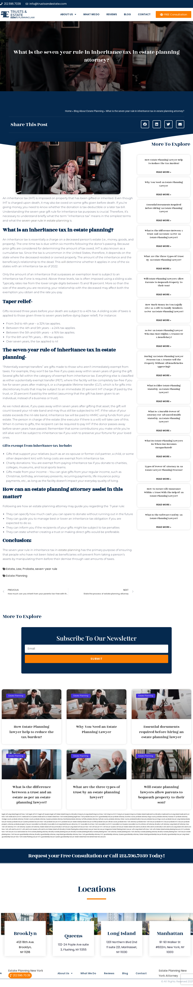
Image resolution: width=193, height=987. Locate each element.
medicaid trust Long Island (170, 814)
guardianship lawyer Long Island (178, 834)
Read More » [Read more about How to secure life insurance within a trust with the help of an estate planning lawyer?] (163, 504)
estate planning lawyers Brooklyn (66, 832)
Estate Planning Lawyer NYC (32, 837)
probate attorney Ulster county (119, 819)
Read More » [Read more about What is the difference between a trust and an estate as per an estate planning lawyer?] (163, 246)
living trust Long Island (85, 814)
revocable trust (133, 824)
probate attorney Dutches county (124, 817)
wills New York (147, 829)
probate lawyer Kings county (156, 819)
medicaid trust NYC (15, 817)
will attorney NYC (11, 827)
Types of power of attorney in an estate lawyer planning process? (164, 468)
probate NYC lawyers (176, 822)
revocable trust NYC (105, 824)
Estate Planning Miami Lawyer (121, 829)
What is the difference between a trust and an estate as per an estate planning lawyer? (164, 234)
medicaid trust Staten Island (47, 817)
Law (18, 569)
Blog (127, 14)
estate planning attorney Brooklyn (152, 832)
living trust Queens (123, 814)
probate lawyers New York (37, 822)
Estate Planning (16, 576)
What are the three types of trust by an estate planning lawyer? (164, 258)
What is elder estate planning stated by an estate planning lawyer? (164, 389)
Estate (10, 569)
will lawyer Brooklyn (55, 827)
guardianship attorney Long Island (52, 834)
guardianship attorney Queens (114, 834)
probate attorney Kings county (146, 817)
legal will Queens (44, 814)
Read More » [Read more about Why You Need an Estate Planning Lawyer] (163, 194)
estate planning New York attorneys (129, 832)
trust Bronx (142, 824)
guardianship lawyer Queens (50, 837)
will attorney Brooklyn (153, 824)
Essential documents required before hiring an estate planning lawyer (163, 208)
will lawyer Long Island (69, 827)
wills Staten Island (159, 829)
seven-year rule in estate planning (45, 220)
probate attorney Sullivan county (97, 819)
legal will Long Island (8, 814)
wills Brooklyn (61, 829)
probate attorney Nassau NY (166, 817)
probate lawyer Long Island (175, 819)
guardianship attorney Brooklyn (30, 834)
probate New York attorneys (127, 822)
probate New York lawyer (146, 822)
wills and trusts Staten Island (47, 829)
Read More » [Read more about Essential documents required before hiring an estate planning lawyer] (163, 220)
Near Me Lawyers (100, 837)
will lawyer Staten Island (124, 827)
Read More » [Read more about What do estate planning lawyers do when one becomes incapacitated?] (163, 456)
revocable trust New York (89, 824)
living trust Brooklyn (71, 814)
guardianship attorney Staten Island (136, 834)
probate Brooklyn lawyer (138, 819)
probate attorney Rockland (60, 819)
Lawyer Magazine (106, 829)
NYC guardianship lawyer (104, 817)
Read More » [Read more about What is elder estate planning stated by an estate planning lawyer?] (163, 401)
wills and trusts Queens (30, 829)
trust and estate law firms (22, 832)
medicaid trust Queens (29, 817)
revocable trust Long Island (57, 824)
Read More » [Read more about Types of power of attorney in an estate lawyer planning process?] (163, 478)
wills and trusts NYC (15, 829)
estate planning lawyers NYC (174, 829)
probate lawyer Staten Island (71, 822)
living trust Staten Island (137, 814)
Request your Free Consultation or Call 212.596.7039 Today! (96, 856)
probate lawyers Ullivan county (107, 822)
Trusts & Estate (18, 13)
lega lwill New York (22, 814)
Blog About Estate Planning (88, 111)
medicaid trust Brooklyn (154, 814)
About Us (68, 14)
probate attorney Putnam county (23, 819)
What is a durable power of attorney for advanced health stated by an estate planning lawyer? (164, 417)
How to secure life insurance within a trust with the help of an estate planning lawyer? (164, 492)
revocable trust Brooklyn (39, 824)
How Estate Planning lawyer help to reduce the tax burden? (164, 161)
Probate (28, 569)
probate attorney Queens (42, 819)
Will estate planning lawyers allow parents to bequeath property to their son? (164, 282)
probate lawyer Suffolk (89, 822)
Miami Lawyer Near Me (91, 829)
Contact (144, 14)
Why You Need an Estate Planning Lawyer (164, 184)
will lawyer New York (85, 827)
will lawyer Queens (109, 827)
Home (68, 111)
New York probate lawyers (86, 817)
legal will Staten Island (57, 814)
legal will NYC (33, 814)
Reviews (111, 14)
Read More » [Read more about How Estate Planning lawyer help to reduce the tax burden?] (163, 172)
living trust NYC (112, 814)
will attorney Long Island (169, 824)
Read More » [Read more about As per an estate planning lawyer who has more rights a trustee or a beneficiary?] (163, 346)
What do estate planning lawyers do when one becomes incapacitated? (164, 444)
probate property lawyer (22, 824)
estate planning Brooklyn (85, 832)
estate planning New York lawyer (175, 832)
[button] (145, 124)
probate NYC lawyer (162, 822)
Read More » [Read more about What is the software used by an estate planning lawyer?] (163, 527)
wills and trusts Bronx (139, 827)
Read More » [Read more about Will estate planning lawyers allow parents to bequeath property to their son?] (163, 294)
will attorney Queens (24, 827)
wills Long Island (137, 829)
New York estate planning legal (66, 817)
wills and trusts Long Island (172, 827)
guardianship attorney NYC (94, 834)
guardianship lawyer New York (12, 837)
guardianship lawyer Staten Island (72, 837)
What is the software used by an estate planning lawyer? (164, 516)
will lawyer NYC (97, 827)
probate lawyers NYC (54, 822)
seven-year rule (46, 569)
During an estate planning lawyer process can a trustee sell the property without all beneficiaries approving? (163, 361)
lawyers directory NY (73, 824)
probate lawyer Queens (20, 822)
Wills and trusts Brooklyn (155, 827)
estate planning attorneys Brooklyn (43, 832)
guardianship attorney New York (74, 834)
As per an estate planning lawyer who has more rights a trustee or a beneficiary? (163, 334)
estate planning (69, 550)
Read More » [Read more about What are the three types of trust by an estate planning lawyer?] (163, 268)
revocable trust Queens (120, 824)
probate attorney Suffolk (78, 819)
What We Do (91, 14)
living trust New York (99, 814)
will (63, 262)
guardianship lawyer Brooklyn (158, 834)
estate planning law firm (22, 17)
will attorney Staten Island (39, 827)
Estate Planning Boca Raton (75, 829)
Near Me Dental (88, 837)
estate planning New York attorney (105, 832)
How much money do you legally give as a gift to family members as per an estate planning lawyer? (163, 308)
